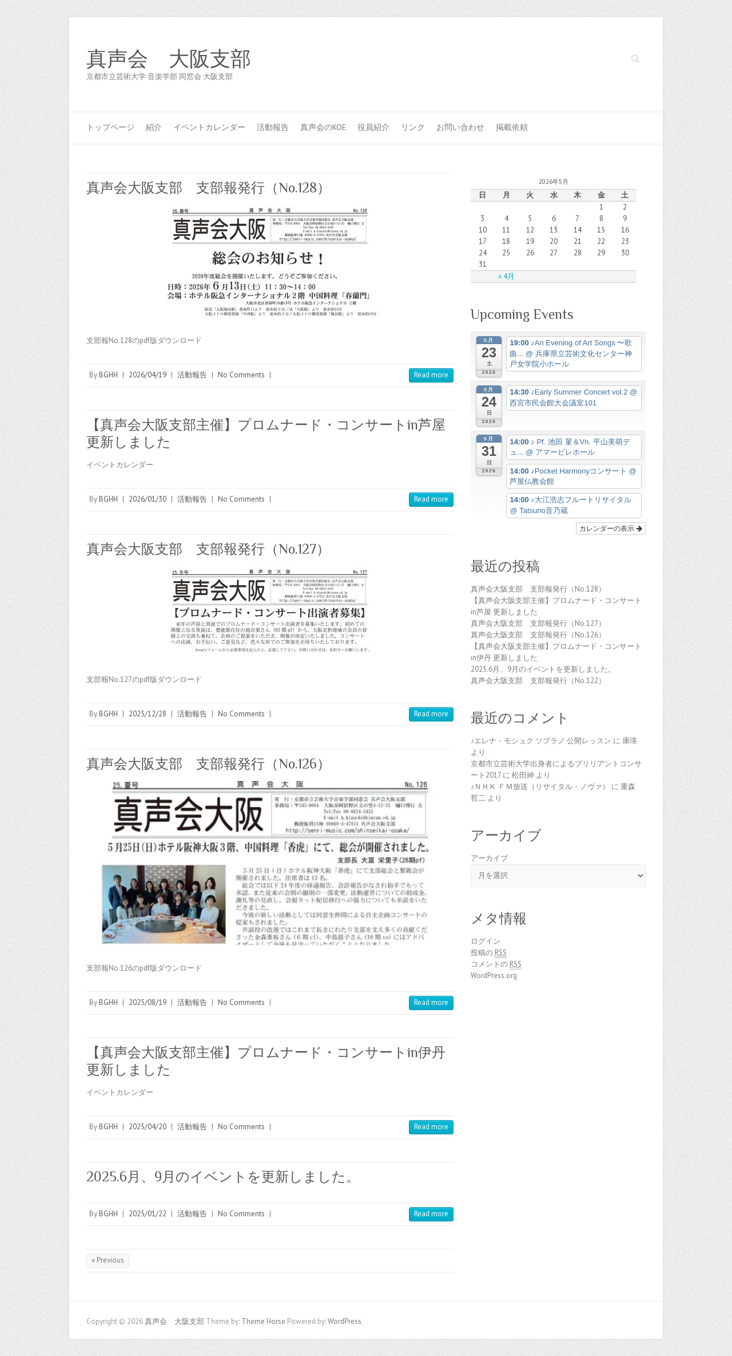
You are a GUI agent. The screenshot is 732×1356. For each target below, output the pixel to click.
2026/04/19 (147, 375)
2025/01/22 (147, 1214)
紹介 (154, 127)
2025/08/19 (147, 1002)
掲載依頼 (512, 127)
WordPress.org (494, 975)
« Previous (108, 1260)
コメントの (496, 964)
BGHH (108, 375)
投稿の (489, 953)
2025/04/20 (147, 1127)
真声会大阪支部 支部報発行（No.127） (208, 549)
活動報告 (273, 127)
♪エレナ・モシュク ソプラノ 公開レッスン (541, 741)
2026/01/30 (147, 499)
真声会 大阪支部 (168, 59)
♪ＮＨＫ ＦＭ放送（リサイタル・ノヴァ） (540, 786)
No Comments (241, 375)
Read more (431, 375)
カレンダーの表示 (610, 529)
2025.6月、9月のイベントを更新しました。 (223, 1176)
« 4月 (506, 276)
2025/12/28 (147, 714)
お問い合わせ (460, 127)
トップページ (110, 127)
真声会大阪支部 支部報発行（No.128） (208, 187)
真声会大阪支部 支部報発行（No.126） (208, 763)
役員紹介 (373, 127)
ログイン (485, 941)
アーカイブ (489, 858)
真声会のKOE (323, 127)
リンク (413, 127)
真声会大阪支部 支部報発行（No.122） (538, 680)
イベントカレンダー (209, 127)
